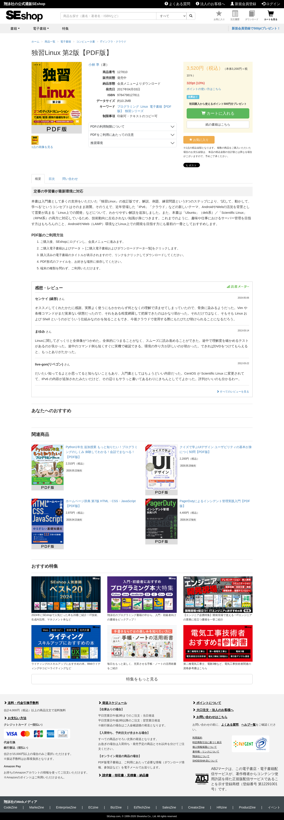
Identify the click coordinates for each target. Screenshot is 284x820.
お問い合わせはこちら (209, 717)
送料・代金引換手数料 (21, 703)
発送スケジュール (112, 703)
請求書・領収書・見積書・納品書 (123, 775)
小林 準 (93, 64)
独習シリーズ (134, 111)
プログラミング (128, 106)
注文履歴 (234, 16)
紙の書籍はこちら (217, 124)
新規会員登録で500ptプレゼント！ (256, 28)
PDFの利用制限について (107, 126)
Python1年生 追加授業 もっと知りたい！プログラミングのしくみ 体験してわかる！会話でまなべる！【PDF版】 (102, 452)
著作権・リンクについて (205, 751)
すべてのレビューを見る (233, 391)
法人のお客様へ (210, 4)
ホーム (35, 41)
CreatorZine (196, 807)
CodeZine (10, 807)
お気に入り (219, 16)
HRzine (222, 807)
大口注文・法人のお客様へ (213, 710)
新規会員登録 (243, 4)
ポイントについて (206, 703)
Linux (144, 106)
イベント (274, 807)
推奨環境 (96, 143)
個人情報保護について (204, 747)
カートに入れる (217, 113)
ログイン (271, 4)
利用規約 (197, 737)
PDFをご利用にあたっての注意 (112, 134)
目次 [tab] (52, 179)
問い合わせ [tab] (70, 179)
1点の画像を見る (42, 147)
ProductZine (247, 807)
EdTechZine (142, 807)
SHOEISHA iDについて (205, 760)
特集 (65, 28)
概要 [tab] (38, 179)
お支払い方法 (15, 718)
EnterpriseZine (66, 807)
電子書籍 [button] (39, 28)
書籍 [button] (13, 28)
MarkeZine (36, 807)
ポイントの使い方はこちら (204, 89)
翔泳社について (200, 756)
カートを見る (270, 16)
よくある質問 (177, 4)
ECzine (93, 807)
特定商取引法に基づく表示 (207, 742)
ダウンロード (251, 16)
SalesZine (169, 807)
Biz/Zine (116, 807)
